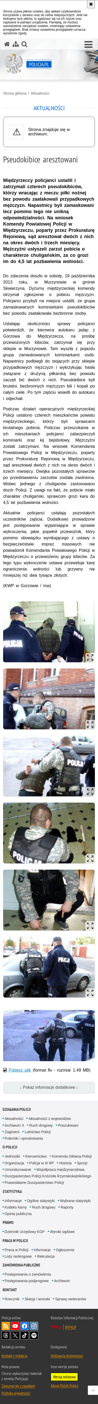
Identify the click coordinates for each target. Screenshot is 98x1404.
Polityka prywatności (16, 1393)
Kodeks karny (16, 1207)
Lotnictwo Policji (38, 1132)
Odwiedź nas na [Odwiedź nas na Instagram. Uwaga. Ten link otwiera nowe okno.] (34, 1326)
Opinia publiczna (18, 1214)
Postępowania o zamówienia (28, 1274)
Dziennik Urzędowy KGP (25, 1232)
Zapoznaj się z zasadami (18, 1385)
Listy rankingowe (18, 1256)
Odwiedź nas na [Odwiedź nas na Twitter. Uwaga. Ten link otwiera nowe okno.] (15, 1335)
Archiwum (62, 1281)
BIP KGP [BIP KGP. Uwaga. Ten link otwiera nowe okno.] (70, 1327)
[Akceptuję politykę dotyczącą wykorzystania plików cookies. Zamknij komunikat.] (91, 4)
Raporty (67, 1207)
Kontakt (10, 1290)
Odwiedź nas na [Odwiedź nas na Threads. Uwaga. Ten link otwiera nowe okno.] (6, 1335)
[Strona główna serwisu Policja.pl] (7, 44)
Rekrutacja (46, 1256)
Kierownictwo (36, 1156)
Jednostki (12, 1156)
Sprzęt (82, 1163)
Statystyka (12, 1191)
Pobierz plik (20, 1070)
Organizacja (14, 1163)
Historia (65, 1163)
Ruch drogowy (41, 1125)
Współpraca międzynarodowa (61, 1169)
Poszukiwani (68, 1125)
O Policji (10, 1147)
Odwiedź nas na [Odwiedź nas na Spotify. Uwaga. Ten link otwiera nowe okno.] (34, 1335)
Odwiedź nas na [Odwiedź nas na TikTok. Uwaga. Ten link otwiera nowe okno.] (24, 1335)
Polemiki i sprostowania (24, 1138)
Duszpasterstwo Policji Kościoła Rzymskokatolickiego (48, 1176)
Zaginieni (12, 1132)
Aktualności (40, 93)
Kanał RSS (6, 1326)
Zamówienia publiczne (21, 1265)
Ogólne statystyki (41, 1201)
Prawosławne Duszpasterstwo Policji (34, 1182)
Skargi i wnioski (37, 1299)
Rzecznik (12, 1299)
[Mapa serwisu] (16, 44)
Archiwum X (14, 1125)
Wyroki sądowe (62, 1232)
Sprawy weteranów (70, 1299)
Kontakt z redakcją (14, 1355)
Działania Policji (17, 1109)
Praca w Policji (15, 1240)
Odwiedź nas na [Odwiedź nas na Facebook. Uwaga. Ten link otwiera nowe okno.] (24, 1326)
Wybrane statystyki (75, 1201)
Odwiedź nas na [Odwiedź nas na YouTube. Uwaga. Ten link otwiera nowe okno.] (15, 1326)
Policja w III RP (41, 1163)
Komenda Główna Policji (72, 1156)
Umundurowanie (18, 1169)
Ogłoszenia (65, 1250)
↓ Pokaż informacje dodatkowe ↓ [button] (49, 1087)
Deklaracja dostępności (67, 1355)
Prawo (8, 1222)
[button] (88, 44)
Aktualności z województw (49, 1119)
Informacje (13, 1201)
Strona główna (15, 93)
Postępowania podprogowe (27, 1281)
